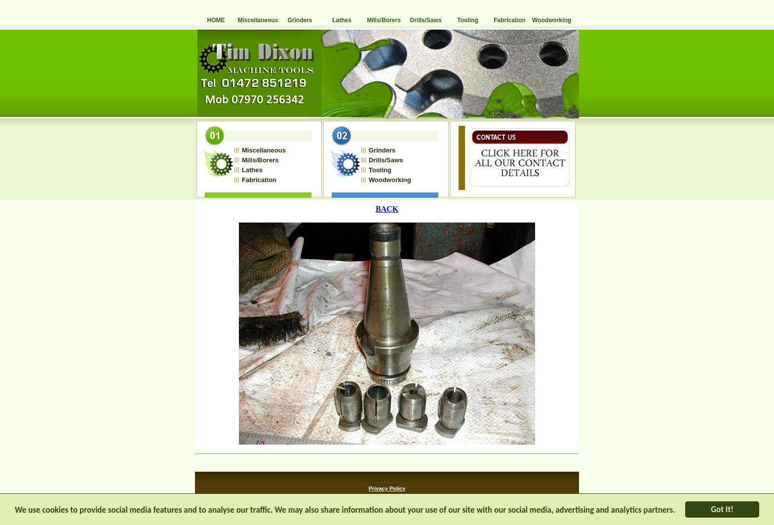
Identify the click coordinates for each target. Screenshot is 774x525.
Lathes (341, 20)
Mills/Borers (384, 20)
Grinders (299, 20)
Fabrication (510, 20)
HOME (216, 20)
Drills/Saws (425, 20)
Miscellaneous (257, 20)
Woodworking (551, 20)
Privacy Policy (387, 488)
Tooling (467, 20)
